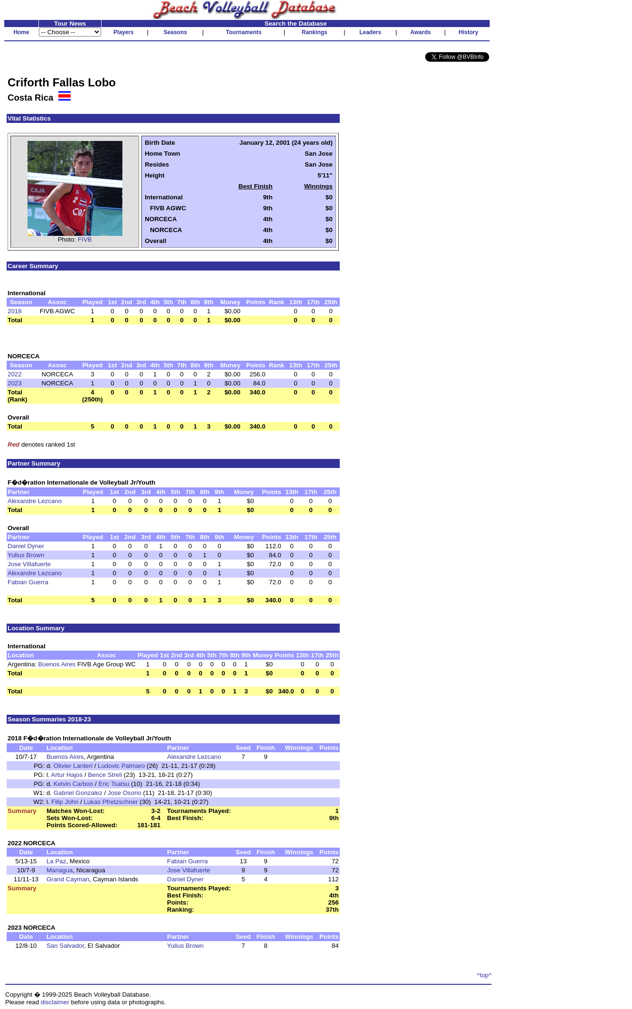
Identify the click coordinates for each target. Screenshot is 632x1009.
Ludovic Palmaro (121, 765)
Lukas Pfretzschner (111, 801)
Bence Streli (105, 774)
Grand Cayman (67, 879)
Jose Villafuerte (29, 564)
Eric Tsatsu (114, 783)
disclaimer (55, 1002)
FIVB (85, 239)
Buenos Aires (56, 664)
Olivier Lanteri (73, 765)
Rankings (314, 32)
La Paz (56, 861)
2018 (15, 311)
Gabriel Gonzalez (78, 792)
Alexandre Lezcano (35, 500)
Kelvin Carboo (73, 783)
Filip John (64, 801)
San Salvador (65, 945)
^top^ (484, 975)
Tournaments (243, 32)
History (468, 32)
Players (123, 32)
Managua (59, 870)
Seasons (175, 32)
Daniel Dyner (26, 546)
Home (21, 32)
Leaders (370, 32)
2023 (15, 383)
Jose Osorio (124, 792)
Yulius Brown (26, 555)
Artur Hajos (67, 774)
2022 (15, 374)
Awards (420, 32)
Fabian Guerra (28, 582)
